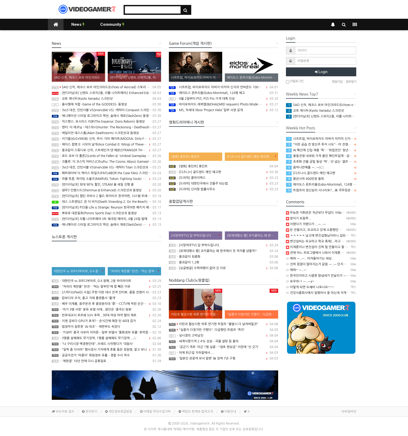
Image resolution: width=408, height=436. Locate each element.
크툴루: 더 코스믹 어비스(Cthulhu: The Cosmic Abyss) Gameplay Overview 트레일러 (106, 162)
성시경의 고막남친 (223, 335)
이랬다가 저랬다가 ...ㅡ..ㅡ (306, 224)
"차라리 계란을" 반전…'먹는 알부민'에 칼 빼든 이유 (106, 286)
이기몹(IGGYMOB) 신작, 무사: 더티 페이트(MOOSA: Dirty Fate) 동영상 (106, 139)
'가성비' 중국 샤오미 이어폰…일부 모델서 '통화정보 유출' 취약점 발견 (106, 332)
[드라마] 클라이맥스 (223, 178)
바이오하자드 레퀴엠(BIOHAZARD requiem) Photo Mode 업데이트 (223, 104)
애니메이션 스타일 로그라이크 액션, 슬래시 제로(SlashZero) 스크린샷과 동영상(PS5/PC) (106, 225)
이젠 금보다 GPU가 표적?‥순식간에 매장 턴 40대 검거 (106, 321)
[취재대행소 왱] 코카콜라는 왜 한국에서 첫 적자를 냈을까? (223, 251)
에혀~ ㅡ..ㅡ (296, 269)
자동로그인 (294, 82)
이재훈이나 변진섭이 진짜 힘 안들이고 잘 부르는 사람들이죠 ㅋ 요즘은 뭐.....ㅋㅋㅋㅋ (344, 247)
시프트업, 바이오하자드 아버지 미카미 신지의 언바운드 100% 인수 (223, 87)
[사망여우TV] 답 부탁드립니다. (223, 245)
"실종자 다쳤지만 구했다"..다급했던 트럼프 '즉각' (223, 330)
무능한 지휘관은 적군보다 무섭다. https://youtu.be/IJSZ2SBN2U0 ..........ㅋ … (341, 212)
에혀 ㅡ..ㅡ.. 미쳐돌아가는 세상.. (310, 258)
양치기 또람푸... (298, 218)
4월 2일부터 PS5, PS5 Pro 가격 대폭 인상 (223, 99)
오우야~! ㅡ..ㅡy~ (300, 281)
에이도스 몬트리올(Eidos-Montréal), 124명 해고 (223, 93)
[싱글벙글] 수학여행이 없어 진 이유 (223, 268)
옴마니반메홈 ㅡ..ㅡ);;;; (305, 167)
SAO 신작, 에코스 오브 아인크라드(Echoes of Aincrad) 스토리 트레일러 (106, 87)
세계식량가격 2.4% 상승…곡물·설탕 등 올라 (223, 341)
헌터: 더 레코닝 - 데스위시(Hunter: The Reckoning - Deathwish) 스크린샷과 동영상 (106, 127)
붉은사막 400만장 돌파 (305, 178)
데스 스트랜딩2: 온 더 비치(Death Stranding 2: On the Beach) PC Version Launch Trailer (106, 202)
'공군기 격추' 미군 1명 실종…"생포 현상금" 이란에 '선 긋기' (223, 347)
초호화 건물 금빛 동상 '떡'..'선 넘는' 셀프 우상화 (322, 161)
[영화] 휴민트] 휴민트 (223, 166)
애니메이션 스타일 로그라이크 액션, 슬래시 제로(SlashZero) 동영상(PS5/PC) (106, 116)
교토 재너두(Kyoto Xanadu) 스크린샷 (106, 99)
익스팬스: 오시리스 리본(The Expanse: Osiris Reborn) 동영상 (106, 121)
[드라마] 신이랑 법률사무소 (223, 189)
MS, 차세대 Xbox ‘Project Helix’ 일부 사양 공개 (223, 110)
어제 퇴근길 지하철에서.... (223, 353)
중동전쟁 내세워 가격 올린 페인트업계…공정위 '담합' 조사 (328, 155)
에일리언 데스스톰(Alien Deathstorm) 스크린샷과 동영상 (106, 133)
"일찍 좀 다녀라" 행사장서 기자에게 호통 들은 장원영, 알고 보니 (106, 349)
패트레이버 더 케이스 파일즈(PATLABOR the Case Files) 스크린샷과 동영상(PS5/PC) (106, 173)
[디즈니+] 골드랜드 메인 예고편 (223, 172)
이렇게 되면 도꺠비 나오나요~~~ (310, 287)
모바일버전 (349, 411)
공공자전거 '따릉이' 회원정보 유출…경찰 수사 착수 (106, 355)
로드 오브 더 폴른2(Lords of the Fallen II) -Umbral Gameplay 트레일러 (106, 156)
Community (112, 24)
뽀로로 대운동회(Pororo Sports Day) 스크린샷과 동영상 (106, 213)
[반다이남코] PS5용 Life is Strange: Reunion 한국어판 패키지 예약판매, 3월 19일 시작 (106, 207)
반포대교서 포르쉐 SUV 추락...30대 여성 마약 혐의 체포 (106, 315)
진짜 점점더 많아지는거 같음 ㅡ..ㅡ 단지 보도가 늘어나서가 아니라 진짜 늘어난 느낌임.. (346, 264)
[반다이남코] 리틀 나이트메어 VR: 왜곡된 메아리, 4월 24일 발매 (106, 219)
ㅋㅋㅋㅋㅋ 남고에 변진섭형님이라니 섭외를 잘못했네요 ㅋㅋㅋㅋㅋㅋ (334, 235)
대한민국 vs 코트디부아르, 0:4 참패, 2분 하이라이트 (106, 281)
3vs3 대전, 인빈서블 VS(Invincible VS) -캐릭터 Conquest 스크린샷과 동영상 (106, 110)
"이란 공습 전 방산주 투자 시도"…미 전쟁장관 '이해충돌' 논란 (330, 144)
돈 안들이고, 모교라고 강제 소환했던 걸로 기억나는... (323, 229)
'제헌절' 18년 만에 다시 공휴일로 (106, 361)
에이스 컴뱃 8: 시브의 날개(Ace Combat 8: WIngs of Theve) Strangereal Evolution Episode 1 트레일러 (106, 144)
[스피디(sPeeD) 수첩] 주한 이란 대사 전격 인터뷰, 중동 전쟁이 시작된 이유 (106, 292)
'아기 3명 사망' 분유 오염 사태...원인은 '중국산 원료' (106, 309)
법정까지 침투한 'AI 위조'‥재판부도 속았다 (106, 327)
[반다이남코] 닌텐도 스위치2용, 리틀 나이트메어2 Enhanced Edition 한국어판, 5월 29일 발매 (106, 93)
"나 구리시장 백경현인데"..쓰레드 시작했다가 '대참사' (106, 344)
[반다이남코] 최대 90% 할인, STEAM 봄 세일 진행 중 (106, 184)
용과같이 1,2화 (223, 262)
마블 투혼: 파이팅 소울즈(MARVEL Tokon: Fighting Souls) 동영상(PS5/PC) (106, 179)
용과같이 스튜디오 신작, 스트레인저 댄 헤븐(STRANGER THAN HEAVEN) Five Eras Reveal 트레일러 (106, 150)
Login (321, 72)
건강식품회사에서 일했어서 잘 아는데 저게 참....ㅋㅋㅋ (324, 292)
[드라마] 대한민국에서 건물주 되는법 (223, 183)
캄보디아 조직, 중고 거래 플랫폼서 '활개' (106, 298)
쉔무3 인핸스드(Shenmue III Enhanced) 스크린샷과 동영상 (106, 190)
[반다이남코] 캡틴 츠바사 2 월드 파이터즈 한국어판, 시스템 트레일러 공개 (106, 196)
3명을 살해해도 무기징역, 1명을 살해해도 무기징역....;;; (106, 338)
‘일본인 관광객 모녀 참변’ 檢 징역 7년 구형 (223, 358)
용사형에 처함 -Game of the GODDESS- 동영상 (106, 104)
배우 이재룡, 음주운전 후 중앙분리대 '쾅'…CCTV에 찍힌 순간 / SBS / (106, 304)
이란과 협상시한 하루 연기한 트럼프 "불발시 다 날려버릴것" (223, 324)
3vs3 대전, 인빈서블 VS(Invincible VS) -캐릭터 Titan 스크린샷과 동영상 (106, 167)
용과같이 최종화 (223, 257)
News (78, 24)
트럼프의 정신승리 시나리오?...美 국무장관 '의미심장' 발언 (329, 190)
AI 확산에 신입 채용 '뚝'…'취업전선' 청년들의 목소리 (325, 150)
